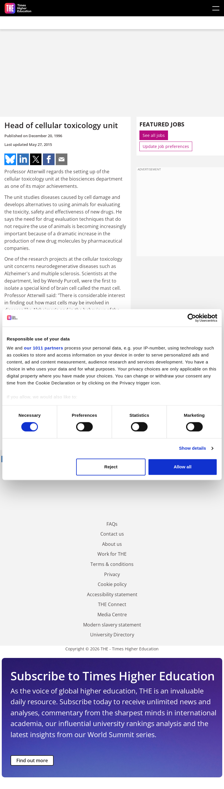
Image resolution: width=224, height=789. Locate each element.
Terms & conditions (112, 564)
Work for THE (112, 554)
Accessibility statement (112, 594)
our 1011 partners (43, 347)
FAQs (112, 524)
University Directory (112, 634)
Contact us (112, 534)
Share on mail (61, 159)
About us (112, 544)
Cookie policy (112, 584)
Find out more (32, 760)
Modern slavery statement (112, 625)
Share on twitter (36, 159)
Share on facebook (49, 159)
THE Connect (112, 604)
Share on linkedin (23, 159)
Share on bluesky (10, 159)
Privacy (112, 574)
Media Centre (112, 614)
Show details (192, 448)
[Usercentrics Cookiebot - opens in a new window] (191, 317)
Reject (111, 466)
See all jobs (154, 135)
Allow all (182, 466)
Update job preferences (166, 146)
